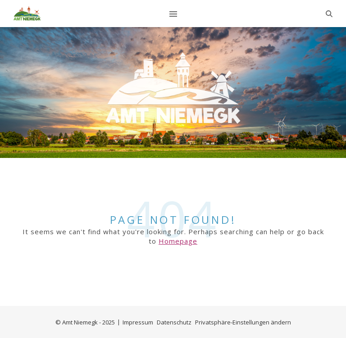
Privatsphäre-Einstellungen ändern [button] (243, 322)
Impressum (138, 322)
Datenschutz (174, 322)
